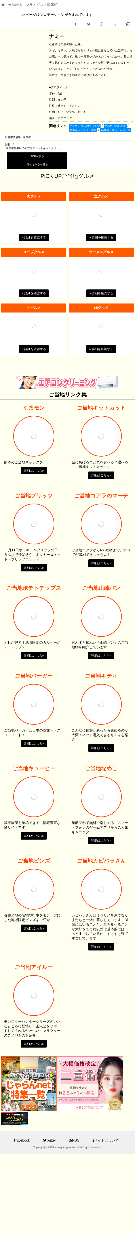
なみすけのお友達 (115, 126)
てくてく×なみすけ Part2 (85, 126)
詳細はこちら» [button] (34, 470)
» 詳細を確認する (34, 237)
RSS (74, 1140)
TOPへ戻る (37, 156)
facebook (22, 1140)
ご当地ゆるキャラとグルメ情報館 (29, 5)
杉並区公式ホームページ (115, 130)
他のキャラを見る (37, 164)
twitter (49, 1140)
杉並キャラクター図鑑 (83, 130)
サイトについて (106, 1140)
